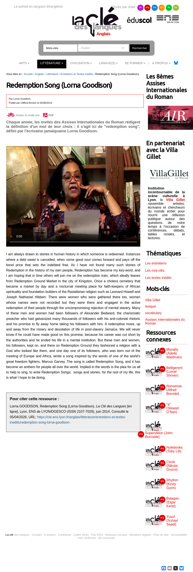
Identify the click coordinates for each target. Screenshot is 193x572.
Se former (134, 63)
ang (147, 7)
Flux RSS (97, 534)
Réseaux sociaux (116, 534)
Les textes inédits (158, 278)
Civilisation (79, 63)
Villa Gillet (152, 300)
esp (161, 7)
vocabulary (153, 313)
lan (176, 7)
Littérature (50, 63)
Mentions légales (140, 534)
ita (169, 7)
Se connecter (106, 538)
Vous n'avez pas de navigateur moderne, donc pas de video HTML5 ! (73, 196)
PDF (51, 115)
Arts (23, 63)
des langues (18, 534)
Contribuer (64, 534)
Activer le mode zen (23, 115)
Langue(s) (107, 63)
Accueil (28, 74)
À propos (49, 534)
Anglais (39, 74)
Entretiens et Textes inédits (77, 74)
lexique (150, 306)
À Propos (160, 63)
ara (154, 7)
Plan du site (161, 534)
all (140, 7)
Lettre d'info (81, 534)
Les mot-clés (155, 270)
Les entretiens (156, 263)
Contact (37, 534)
